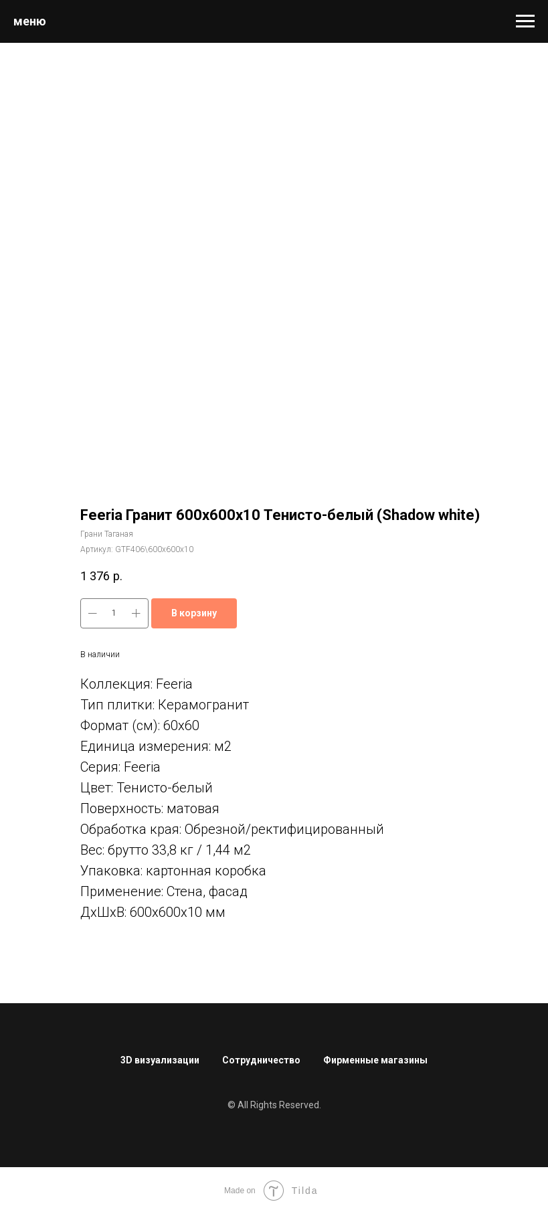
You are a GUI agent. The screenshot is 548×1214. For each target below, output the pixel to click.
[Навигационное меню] (525, 21)
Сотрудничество (261, 1060)
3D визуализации (159, 1060)
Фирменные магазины (375, 1060)
